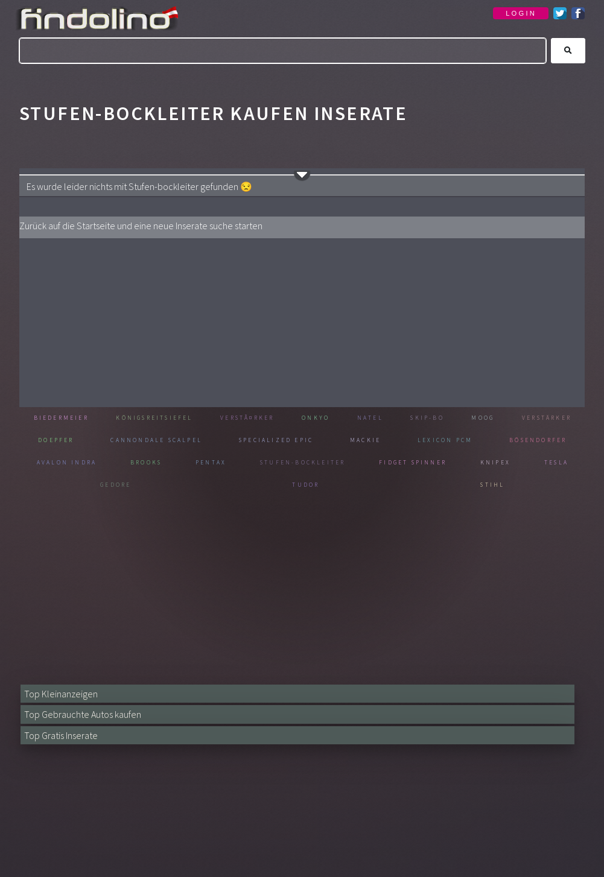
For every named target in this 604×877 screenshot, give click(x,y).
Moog (555, 418)
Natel (425, 418)
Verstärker (64, 440)
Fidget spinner (531, 463)
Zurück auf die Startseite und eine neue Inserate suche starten (152, 225)
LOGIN (521, 13)
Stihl (531, 485)
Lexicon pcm (539, 440)
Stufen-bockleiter (414, 463)
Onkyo (363, 418)
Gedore (305, 485)
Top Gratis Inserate (65, 735)
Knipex (77, 485)
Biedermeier (66, 418)
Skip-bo (490, 418)
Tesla (190, 485)
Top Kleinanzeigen (63, 693)
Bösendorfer (68, 463)
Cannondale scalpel (248, 440)
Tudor (420, 485)
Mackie (461, 440)
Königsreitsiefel (174, 418)
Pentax (317, 463)
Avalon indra (166, 463)
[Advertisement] (302, 322)
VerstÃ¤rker (282, 418)
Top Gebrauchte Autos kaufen (87, 714)
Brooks (250, 463)
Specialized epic (372, 440)
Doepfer (145, 440)
